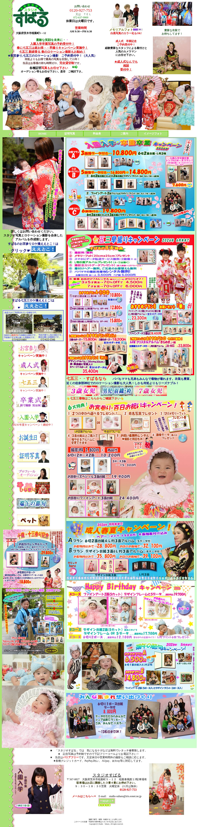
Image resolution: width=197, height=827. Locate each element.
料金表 (97, 133)
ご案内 (124, 133)
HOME (42, 133)
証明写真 (70, 133)
